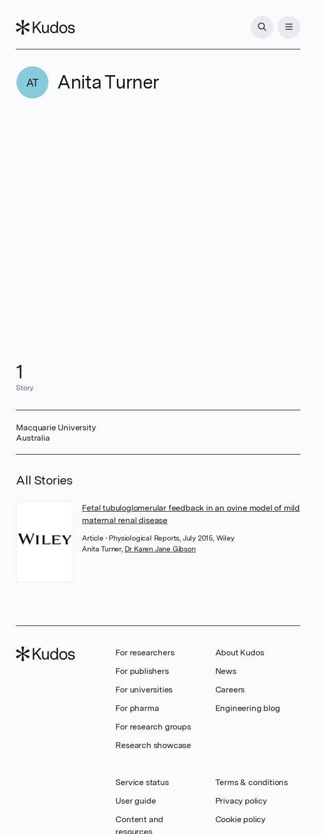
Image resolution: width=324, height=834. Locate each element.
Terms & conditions (251, 782)
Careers (230, 689)
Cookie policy (240, 819)
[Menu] (289, 27)
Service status (141, 782)
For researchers (144, 652)
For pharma (137, 708)
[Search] (262, 27)
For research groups (153, 727)
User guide (135, 801)
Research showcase (153, 745)
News (225, 671)
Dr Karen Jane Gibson (160, 549)
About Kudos (239, 652)
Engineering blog (247, 708)
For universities (144, 689)
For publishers (141, 671)
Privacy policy (241, 801)
